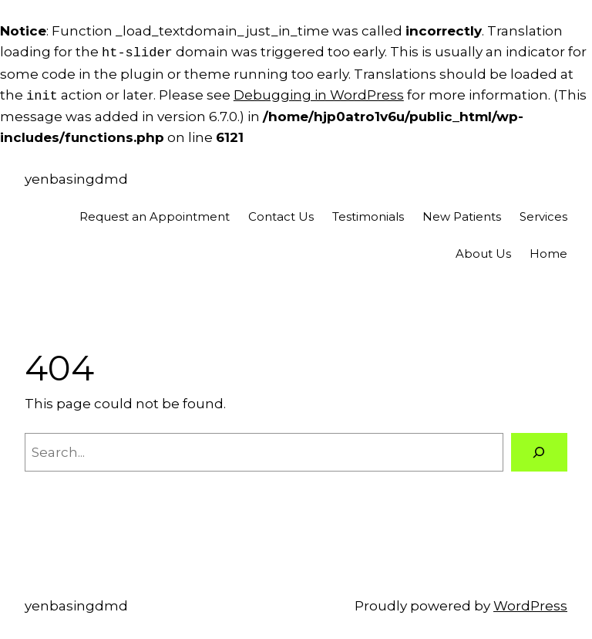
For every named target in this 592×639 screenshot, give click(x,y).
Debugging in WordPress (319, 95)
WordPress (530, 606)
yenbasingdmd (76, 179)
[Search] (539, 452)
